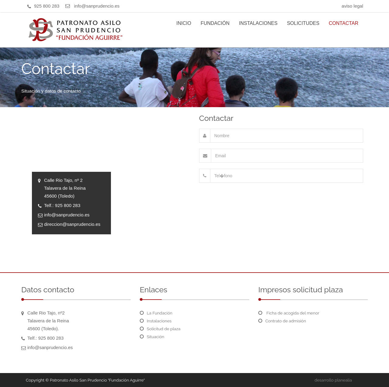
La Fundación (159, 313)
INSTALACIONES (258, 23)
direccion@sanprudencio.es (72, 224)
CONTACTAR (343, 23)
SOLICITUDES (303, 23)
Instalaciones (159, 320)
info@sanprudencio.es (97, 5)
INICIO (183, 23)
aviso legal (352, 5)
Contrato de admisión (285, 320)
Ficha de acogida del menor (292, 313)
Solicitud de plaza (164, 328)
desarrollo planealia (333, 380)
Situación (155, 336)
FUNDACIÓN (215, 23)
